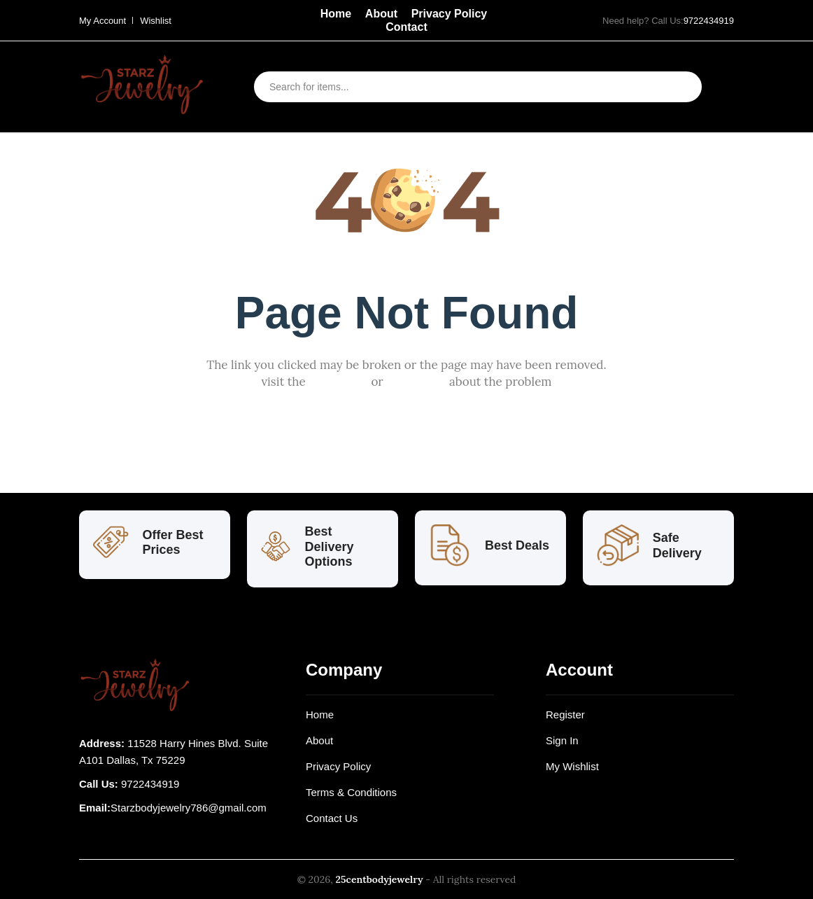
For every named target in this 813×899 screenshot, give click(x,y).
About (381, 14)
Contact (406, 27)
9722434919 (709, 20)
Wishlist (155, 20)
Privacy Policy (449, 14)
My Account (102, 20)
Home (335, 14)
